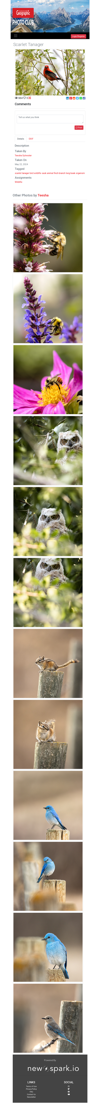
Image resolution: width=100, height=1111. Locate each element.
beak (73, 173)
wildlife (37, 173)
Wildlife (18, 182)
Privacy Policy (31, 1089)
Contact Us (31, 1094)
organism (80, 173)
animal (50, 173)
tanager (25, 173)
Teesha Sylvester (23, 155)
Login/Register (78, 36)
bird (31, 173)
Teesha (43, 195)
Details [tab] (20, 138)
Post (79, 127)
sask (44, 173)
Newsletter (31, 1097)
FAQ (31, 1092)
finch (56, 173)
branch (62, 173)
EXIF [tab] (31, 138)
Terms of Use (31, 1086)
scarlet (18, 173)
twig (68, 173)
